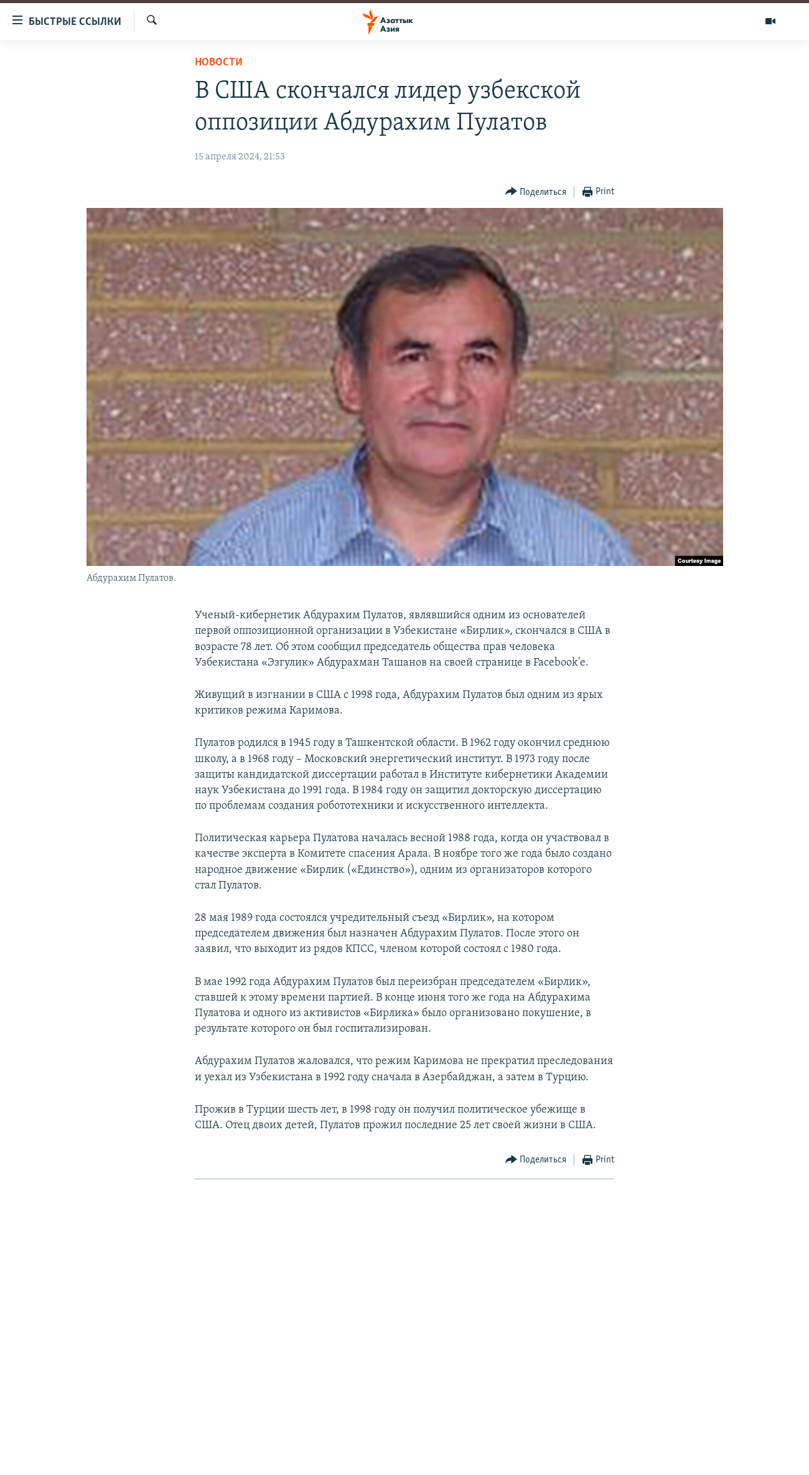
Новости (219, 62)
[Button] (536, 192)
